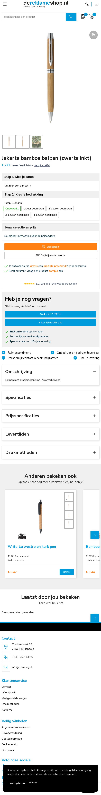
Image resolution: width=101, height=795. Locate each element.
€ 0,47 (12, 572)
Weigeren (33, 782)
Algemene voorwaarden (16, 727)
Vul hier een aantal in (17, 186)
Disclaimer (8, 750)
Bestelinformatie (12, 739)
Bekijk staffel (42, 165)
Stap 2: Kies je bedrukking (23, 194)
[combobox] (34, 17)
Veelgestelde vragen (14, 698)
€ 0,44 (90, 572)
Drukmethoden (11, 704)
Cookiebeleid (9, 744)
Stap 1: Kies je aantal (19, 177)
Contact (6, 687)
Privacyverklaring (12, 733)
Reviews (7, 710)
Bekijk (66, 572)
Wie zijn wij (8, 692)
